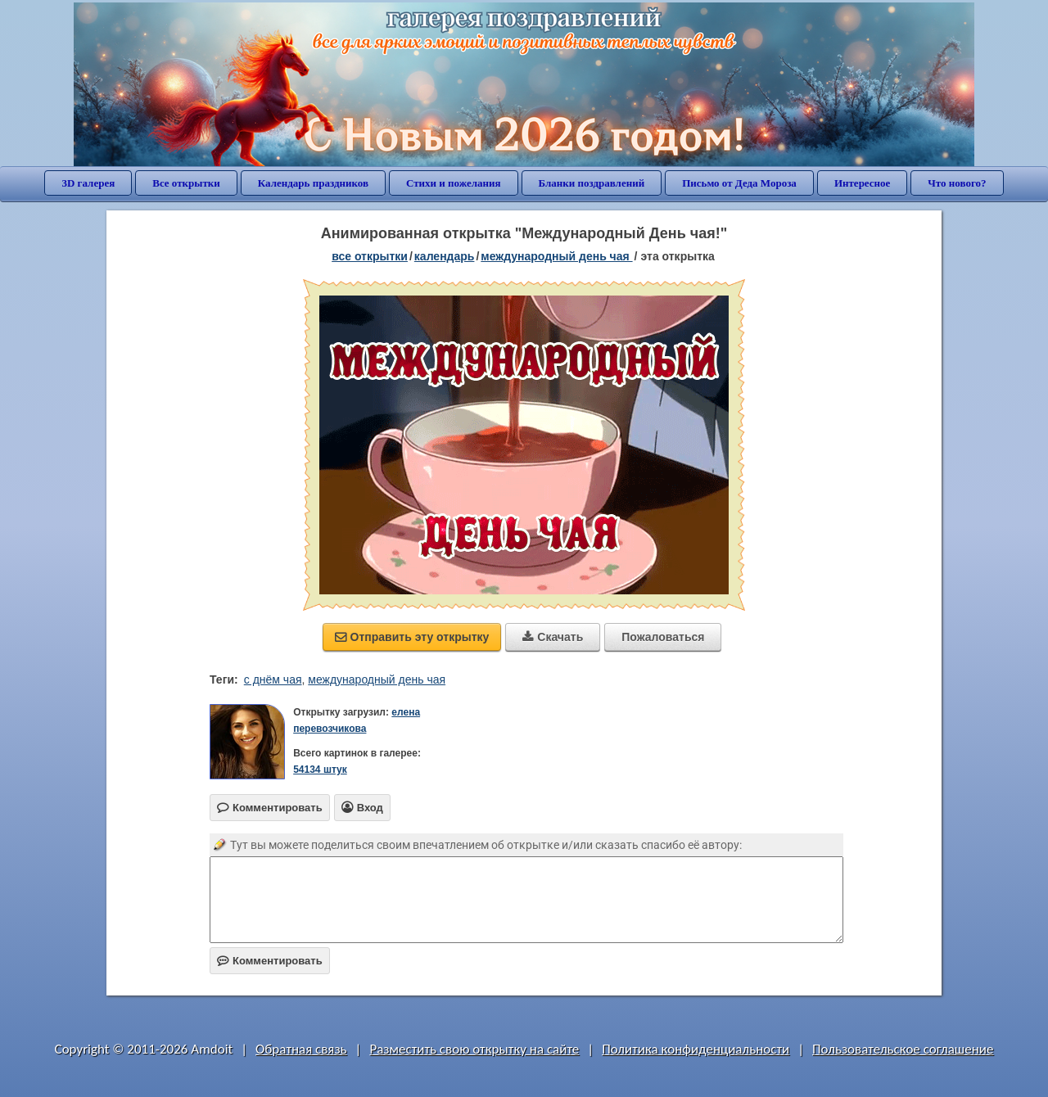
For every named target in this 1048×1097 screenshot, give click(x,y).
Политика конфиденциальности (695, 1049)
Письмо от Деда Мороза (739, 183)
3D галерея (88, 183)
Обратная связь (301, 1049)
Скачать (552, 636)
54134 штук (320, 769)
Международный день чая (556, 256)
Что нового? (957, 183)
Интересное (862, 183)
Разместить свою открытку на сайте (474, 1049)
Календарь (444, 256)
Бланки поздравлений (592, 183)
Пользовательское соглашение (902, 1049)
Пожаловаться (662, 636)
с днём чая (273, 679)
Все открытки (186, 183)
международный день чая (376, 679)
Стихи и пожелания (453, 183)
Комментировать (270, 961)
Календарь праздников (313, 183)
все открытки (370, 256)
